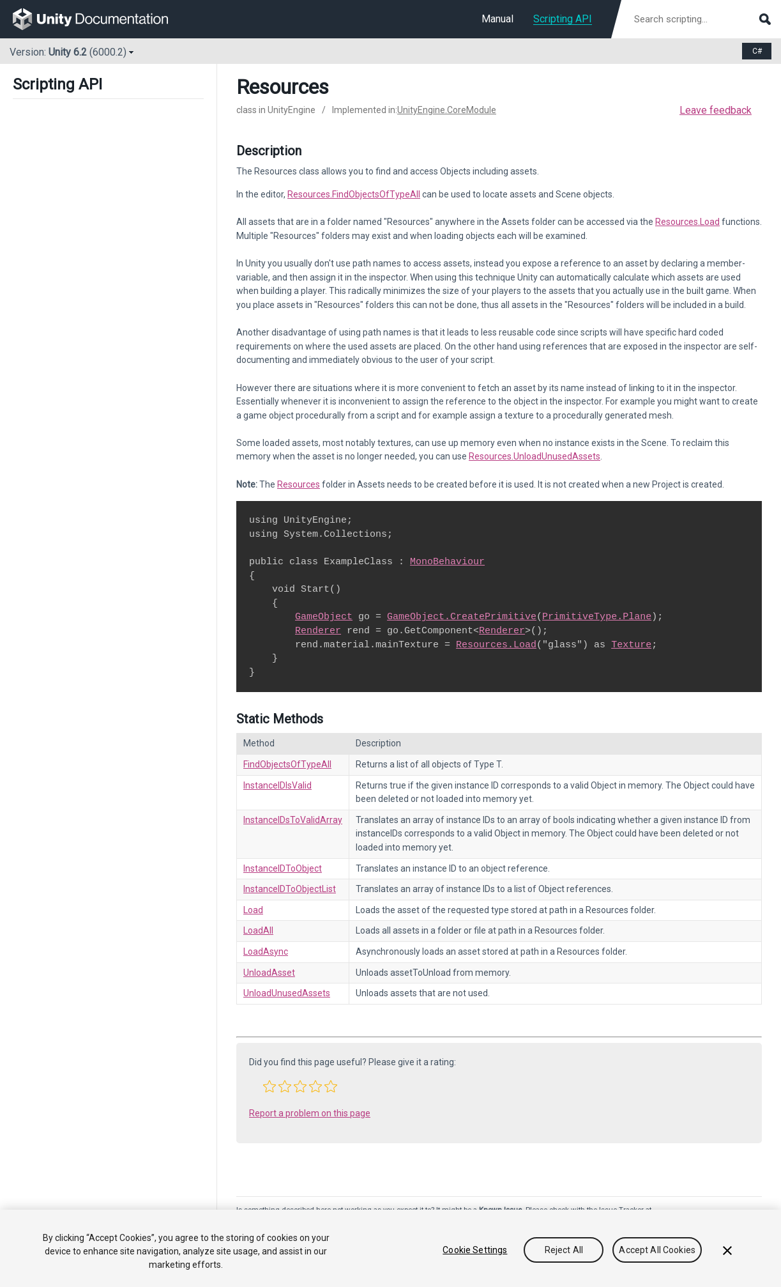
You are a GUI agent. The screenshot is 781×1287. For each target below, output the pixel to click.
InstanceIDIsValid (277, 785)
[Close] (727, 1251)
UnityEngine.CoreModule (446, 110)
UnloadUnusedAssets (286, 993)
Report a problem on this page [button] (309, 1113)
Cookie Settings (475, 1250)
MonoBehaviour (447, 561)
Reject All (564, 1250)
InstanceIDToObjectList (289, 889)
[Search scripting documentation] (701, 19)
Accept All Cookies (657, 1250)
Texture (631, 644)
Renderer (318, 630)
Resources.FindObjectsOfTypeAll (353, 194)
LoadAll (258, 930)
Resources (298, 484)
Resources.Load (687, 222)
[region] (390, 1248)
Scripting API (562, 19)
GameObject (324, 616)
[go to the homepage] (99, 19)
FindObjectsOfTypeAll (287, 764)
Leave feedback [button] (715, 110)
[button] (269, 1086)
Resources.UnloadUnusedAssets (534, 456)
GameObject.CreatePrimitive (461, 616)
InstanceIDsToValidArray (292, 820)
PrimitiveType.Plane (596, 616)
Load (253, 910)
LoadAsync (265, 951)
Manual (497, 19)
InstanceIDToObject (282, 868)
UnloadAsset (269, 972)
